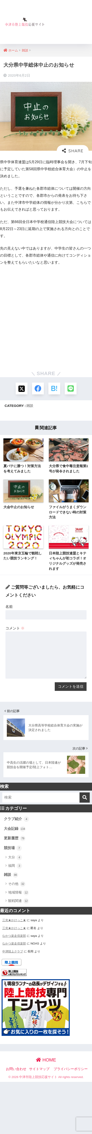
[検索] (85, 797)
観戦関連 (18, 901)
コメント (15, 628)
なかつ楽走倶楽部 (14, 935)
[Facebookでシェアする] (38, 388)
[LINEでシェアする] (71, 388)
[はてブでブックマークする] (54, 388)
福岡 (15, 866)
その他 (16, 884)
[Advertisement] (68, 25)
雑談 (29, 406)
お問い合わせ (16, 1069)
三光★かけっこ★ (14, 920)
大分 (15, 857)
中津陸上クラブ (12, 951)
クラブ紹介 (16, 819)
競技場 (13, 848)
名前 (9, 607)
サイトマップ (39, 1069)
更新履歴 (14, 838)
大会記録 (14, 829)
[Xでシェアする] (21, 388)
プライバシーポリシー (71, 1069)
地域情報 (18, 892)
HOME (46, 1059)
